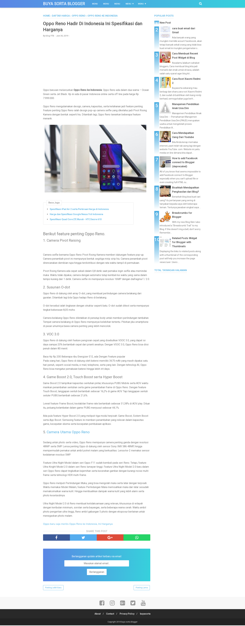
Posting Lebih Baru (53, 588)
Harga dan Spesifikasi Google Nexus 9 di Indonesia (76, 214)
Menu (95, 4)
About (97, 614)
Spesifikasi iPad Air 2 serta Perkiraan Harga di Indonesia (79, 209)
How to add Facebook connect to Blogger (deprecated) (184, 162)
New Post (165, 22)
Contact (110, 614)
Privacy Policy (127, 614)
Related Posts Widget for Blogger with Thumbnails (184, 242)
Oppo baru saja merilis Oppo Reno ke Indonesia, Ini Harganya (78, 524)
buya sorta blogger (64, 3)
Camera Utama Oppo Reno (68, 433)
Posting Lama (142, 588)
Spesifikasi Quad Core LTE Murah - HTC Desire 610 (76, 220)
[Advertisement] (96, 63)
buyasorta (146, 614)
